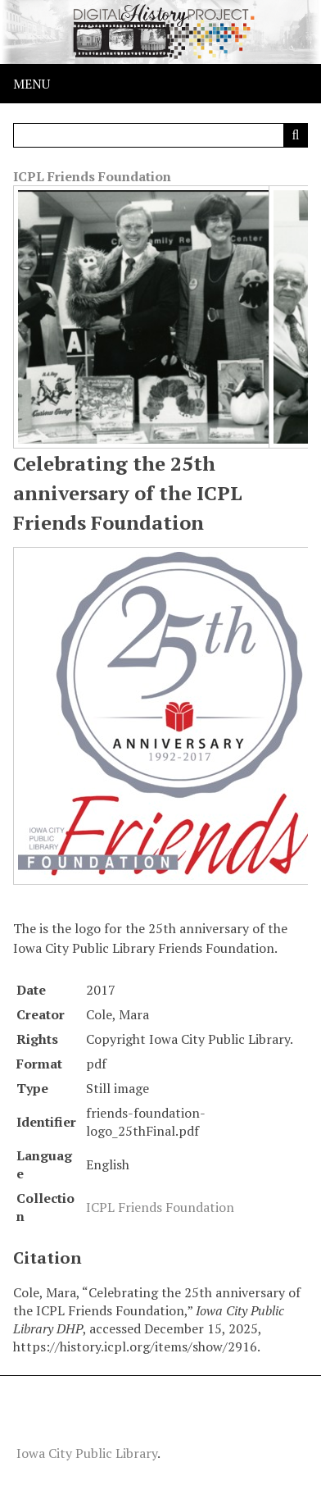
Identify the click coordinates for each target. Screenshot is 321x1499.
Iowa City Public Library (86, 1453)
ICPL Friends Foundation (92, 176)
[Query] (160, 135)
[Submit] (295, 135)
